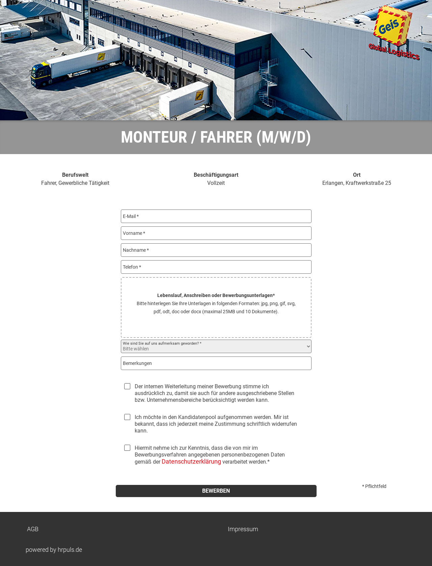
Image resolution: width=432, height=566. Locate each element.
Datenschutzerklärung (191, 461)
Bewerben (216, 491)
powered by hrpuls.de (54, 549)
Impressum (243, 529)
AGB (32, 529)
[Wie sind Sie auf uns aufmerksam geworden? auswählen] (216, 346)
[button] (216, 307)
